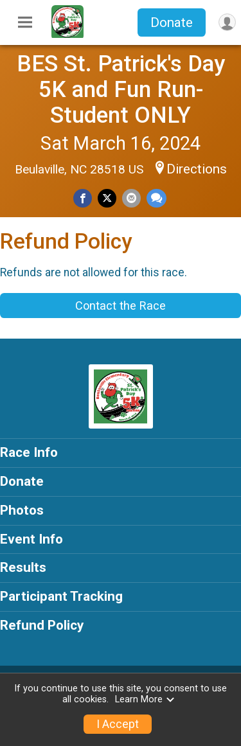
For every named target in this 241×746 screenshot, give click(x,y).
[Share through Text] (156, 198)
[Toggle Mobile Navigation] (25, 22)
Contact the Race (120, 305)
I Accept (117, 724)
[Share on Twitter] (107, 198)
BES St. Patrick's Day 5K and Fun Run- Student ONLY (121, 89)
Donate (171, 22)
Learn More (145, 699)
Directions (196, 169)
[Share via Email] (131, 198)
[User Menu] (227, 22)
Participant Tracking (61, 596)
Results (23, 567)
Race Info (29, 452)
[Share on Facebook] (82, 198)
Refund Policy (42, 625)
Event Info (31, 539)
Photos (22, 510)
